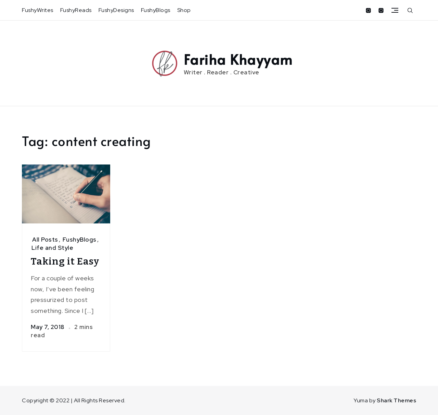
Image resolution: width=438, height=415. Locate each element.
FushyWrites (37, 10)
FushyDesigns (116, 10)
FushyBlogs (155, 10)
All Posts (45, 239)
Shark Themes (396, 400)
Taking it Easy (65, 261)
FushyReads (76, 10)
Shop (184, 10)
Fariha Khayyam (238, 59)
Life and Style (52, 248)
